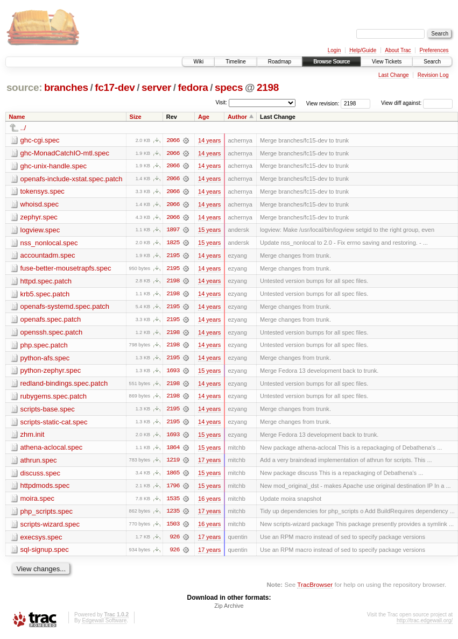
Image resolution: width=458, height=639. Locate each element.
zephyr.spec (39, 218)
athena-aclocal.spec (51, 450)
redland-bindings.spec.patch (64, 385)
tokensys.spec (42, 192)
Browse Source (331, 62)
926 (174, 540)
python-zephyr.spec (50, 372)
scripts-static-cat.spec (54, 424)
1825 (172, 243)
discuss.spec (40, 476)
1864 (172, 450)
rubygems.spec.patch (53, 398)
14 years (209, 140)
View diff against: (417, 103)
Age (203, 116)
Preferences (434, 50)
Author (237, 116)
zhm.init (32, 437)
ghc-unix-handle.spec (53, 166)
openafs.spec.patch (50, 321)
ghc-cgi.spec (40, 140)
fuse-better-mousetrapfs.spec (65, 269)
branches (66, 87)
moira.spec (37, 502)
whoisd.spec (39, 205)
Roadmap (279, 62)
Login (334, 50)
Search (432, 62)
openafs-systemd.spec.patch (64, 308)
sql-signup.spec (44, 553)
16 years (209, 502)
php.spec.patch (44, 347)
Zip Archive (228, 610)
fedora (193, 87)
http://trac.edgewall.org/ (425, 625)
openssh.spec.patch (51, 334)
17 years (209, 463)
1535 (172, 502)
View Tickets (386, 62)
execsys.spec (41, 540)
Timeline (235, 62)
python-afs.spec (45, 360)
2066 (172, 140)
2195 (172, 256)
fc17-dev (115, 87)
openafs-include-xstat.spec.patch (71, 179)
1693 (172, 372)
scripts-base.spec (47, 411)
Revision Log (433, 75)
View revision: (323, 103)
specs (229, 87)
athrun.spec (38, 463)
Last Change (393, 75)
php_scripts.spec (46, 514)
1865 (172, 476)
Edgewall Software (104, 625)
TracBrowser (315, 588)
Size (136, 116)
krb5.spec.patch (45, 295)
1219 (172, 463)
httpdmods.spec (45, 489)
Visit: (221, 102)
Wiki (198, 62)
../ (23, 128)
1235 (172, 514)
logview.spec (40, 230)
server (156, 87)
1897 (172, 230)
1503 (172, 527)
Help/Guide (362, 50)
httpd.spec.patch (46, 282)
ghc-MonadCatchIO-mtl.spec (64, 153)
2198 (268, 87)
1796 (172, 489)
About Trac (398, 50)
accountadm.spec (47, 256)
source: (24, 87)
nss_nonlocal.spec (49, 243)
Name (17, 116)
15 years (209, 231)
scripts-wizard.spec (50, 527)
